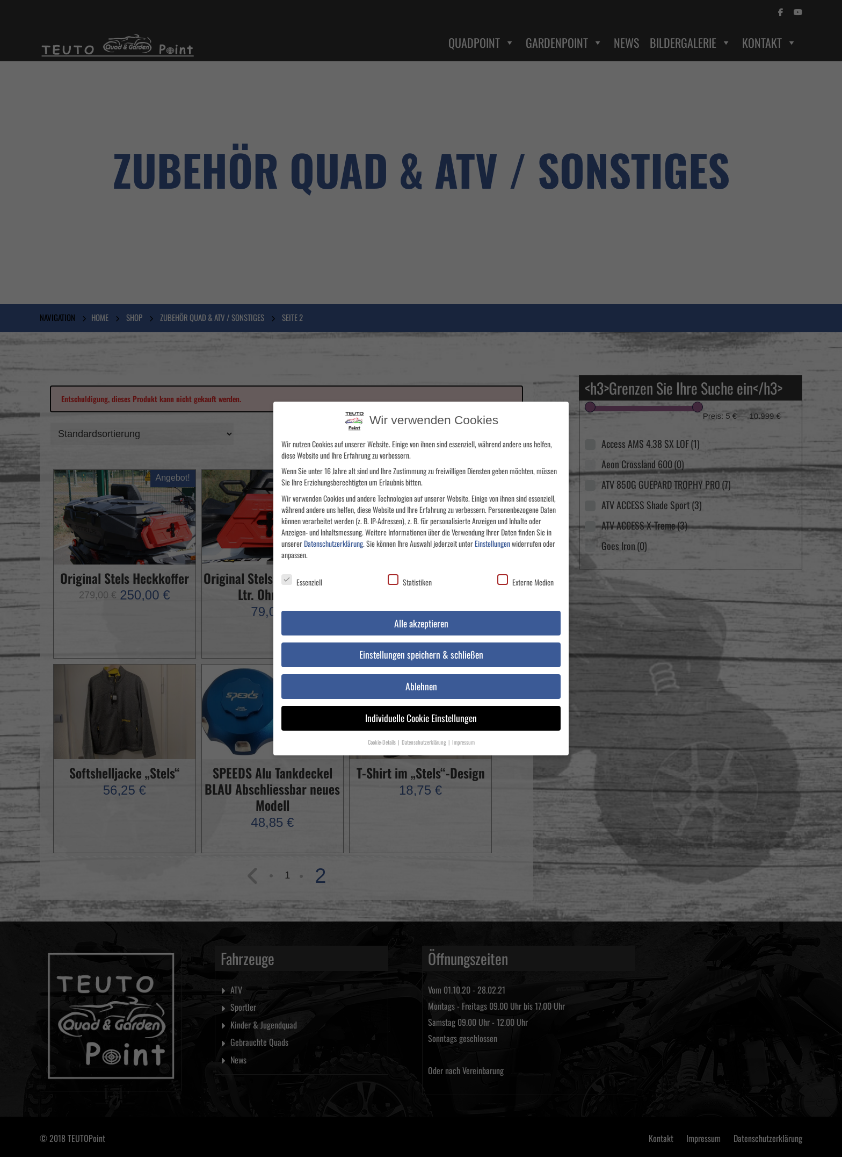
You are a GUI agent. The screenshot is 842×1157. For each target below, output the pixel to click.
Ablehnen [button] (421, 682)
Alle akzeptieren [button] (421, 618)
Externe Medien (525, 577)
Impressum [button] (463, 737)
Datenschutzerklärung (333, 538)
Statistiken (410, 577)
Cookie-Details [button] (382, 737)
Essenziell (301, 577)
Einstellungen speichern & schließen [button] (421, 650)
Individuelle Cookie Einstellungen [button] (421, 713)
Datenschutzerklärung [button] (424, 737)
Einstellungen (492, 538)
